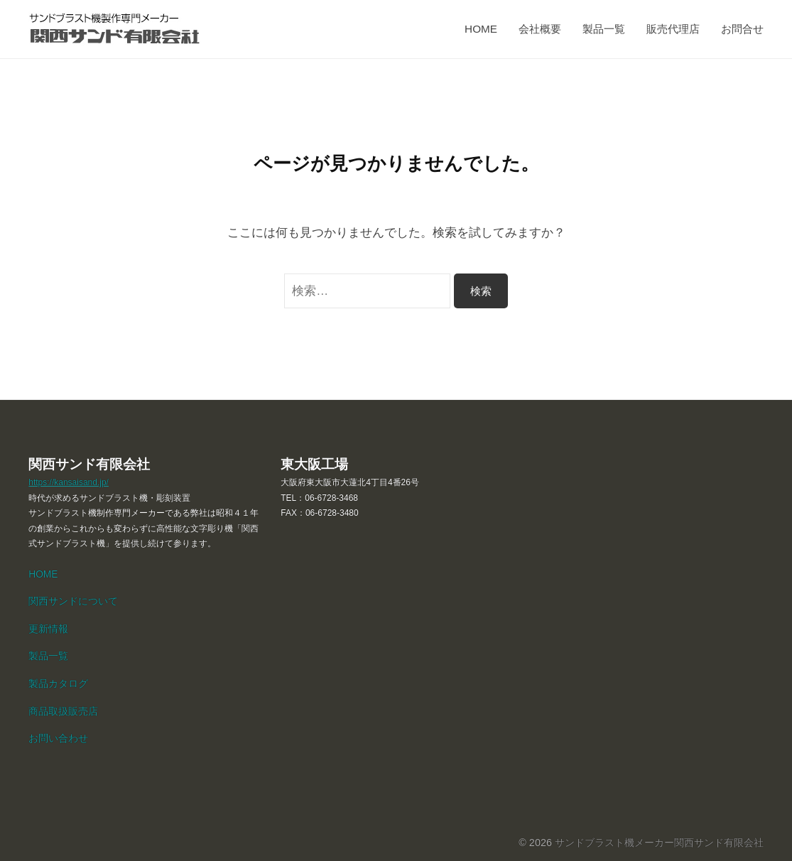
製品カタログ (58, 683)
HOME (481, 29)
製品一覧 (603, 29)
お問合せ (742, 29)
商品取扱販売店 (63, 711)
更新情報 (48, 629)
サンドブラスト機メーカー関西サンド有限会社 (659, 842)
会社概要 (540, 29)
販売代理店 (673, 29)
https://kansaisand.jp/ (68, 482)
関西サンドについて (73, 601)
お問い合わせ (58, 738)
